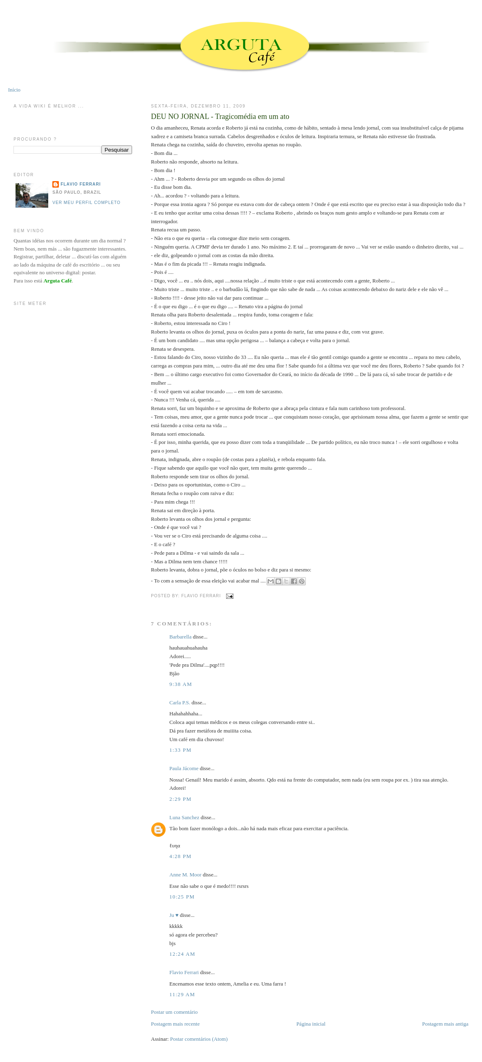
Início (14, 90)
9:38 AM (180, 684)
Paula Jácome (183, 768)
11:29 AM (182, 994)
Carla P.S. (179, 702)
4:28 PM (180, 856)
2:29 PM (180, 799)
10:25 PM (182, 897)
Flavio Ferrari (184, 972)
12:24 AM (182, 954)
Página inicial (310, 1024)
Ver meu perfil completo (86, 202)
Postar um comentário (174, 1012)
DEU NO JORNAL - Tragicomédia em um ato (220, 116)
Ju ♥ (174, 915)
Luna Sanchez (184, 817)
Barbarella (180, 637)
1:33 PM (180, 750)
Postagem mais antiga (445, 1024)
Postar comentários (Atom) (199, 1039)
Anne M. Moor (185, 875)
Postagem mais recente (175, 1024)
